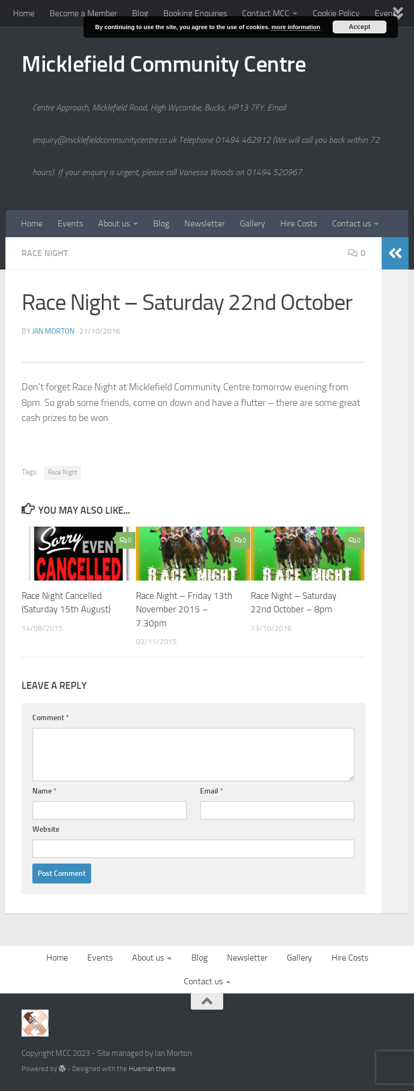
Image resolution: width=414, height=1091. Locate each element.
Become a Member (83, 13)
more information (295, 27)
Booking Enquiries (195, 13)
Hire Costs (298, 223)
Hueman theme (152, 1069)
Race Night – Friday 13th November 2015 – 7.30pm (184, 609)
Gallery (252, 223)
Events (70, 223)
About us (114, 223)
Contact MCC (265, 13)
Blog (140, 13)
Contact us (351, 223)
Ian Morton (53, 331)
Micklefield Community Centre (164, 64)
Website (45, 829)
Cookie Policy (336, 13)
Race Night (45, 253)
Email (211, 791)
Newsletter (204, 223)
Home (23, 13)
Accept (359, 27)
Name (44, 791)
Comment (50, 717)
